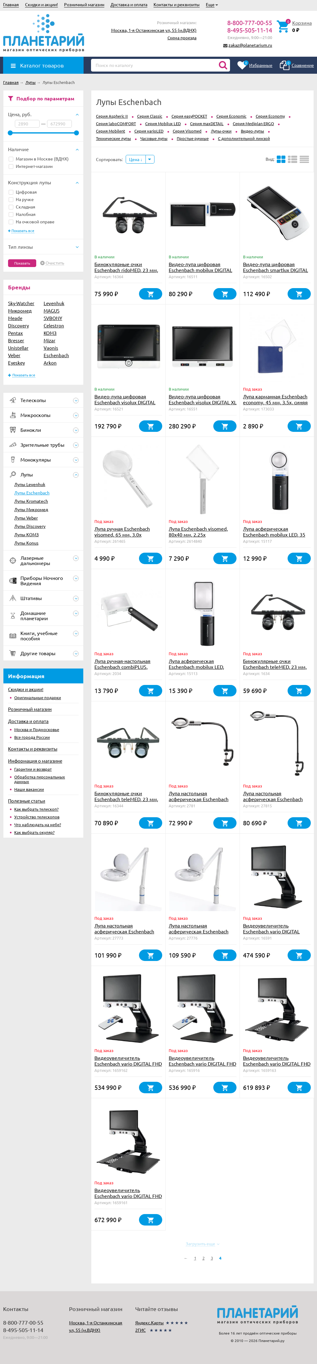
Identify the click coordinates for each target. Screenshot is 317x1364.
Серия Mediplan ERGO (253, 123)
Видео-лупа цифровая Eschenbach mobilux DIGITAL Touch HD (200, 270)
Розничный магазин (84, 4)
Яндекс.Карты (149, 1322)
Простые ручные (193, 138)
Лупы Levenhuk (29, 484)
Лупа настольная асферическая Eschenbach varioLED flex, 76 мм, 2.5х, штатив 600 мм (273, 802)
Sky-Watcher (21, 303)
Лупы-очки (221, 131)
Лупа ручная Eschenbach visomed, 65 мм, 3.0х (122, 531)
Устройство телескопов (36, 816)
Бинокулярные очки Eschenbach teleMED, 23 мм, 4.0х (126, 799)
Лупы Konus (26, 543)
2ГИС (140, 1330)
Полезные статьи (26, 801)
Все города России (32, 737)
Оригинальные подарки (37, 697)
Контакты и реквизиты (177, 4)
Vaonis (51, 348)
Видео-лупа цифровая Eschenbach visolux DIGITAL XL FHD (203, 402)
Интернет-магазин (31, 166)
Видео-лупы (252, 131)
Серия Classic (149, 116)
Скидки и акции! (41, 4)
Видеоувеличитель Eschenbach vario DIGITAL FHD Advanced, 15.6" (202, 1063)
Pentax (15, 333)
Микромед (20, 311)
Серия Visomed (187, 131)
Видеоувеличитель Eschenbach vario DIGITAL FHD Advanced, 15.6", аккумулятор (128, 1066)
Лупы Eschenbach (32, 492)
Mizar (49, 340)
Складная (22, 206)
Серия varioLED (148, 131)
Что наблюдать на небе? (37, 824)
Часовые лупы (153, 138)
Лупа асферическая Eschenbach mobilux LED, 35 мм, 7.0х (274, 534)
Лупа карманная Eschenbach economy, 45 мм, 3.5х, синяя (275, 399)
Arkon (50, 363)
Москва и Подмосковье (36, 729)
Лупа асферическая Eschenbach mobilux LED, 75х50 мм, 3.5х (196, 667)
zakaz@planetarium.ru (250, 45)
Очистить (55, 263)
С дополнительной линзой (244, 138)
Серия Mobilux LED (163, 123)
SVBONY (53, 318)
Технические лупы (113, 138)
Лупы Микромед (31, 509)
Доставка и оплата (129, 4)
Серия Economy (270, 116)
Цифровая (23, 192)
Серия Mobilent (110, 131)
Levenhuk (54, 303)
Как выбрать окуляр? (34, 832)
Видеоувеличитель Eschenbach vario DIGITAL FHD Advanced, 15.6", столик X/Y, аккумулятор (128, 1199)
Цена (135, 159)
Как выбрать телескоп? (36, 809)
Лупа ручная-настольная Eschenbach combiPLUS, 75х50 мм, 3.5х (122, 667)
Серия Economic (231, 116)
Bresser (16, 340)
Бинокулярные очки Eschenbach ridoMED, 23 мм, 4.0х (126, 270)
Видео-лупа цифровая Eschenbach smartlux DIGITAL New (275, 270)
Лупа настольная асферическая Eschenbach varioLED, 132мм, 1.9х (124, 931)
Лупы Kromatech (31, 501)
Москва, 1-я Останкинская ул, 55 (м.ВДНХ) (154, 30)
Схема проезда (182, 37)
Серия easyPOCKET (189, 116)
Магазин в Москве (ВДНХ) (39, 158)
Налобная (22, 214)
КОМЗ (50, 333)
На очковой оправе (31, 221)
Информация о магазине (35, 761)
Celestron (54, 325)
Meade (15, 318)
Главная (11, 4)
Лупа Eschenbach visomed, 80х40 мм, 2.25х (198, 531)
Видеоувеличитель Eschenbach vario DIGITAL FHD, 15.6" (271, 931)
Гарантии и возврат (33, 769)
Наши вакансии (29, 789)
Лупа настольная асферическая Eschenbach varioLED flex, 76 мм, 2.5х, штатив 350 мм (198, 802)
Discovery (18, 325)
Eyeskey (16, 363)
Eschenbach (56, 355)
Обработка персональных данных (39, 779)
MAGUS (51, 311)
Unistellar (18, 348)
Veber (14, 355)
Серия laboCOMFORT (116, 123)
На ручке (21, 199)
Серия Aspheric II (112, 116)
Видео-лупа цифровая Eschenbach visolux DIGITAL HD (124, 402)
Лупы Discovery (30, 526)
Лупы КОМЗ (26, 534)
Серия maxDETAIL (207, 123)
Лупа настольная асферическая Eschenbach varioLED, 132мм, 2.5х (198, 931)
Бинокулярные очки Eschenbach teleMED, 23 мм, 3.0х (275, 667)
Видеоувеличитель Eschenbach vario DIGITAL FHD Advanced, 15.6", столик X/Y (276, 1063)
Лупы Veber (26, 517)
